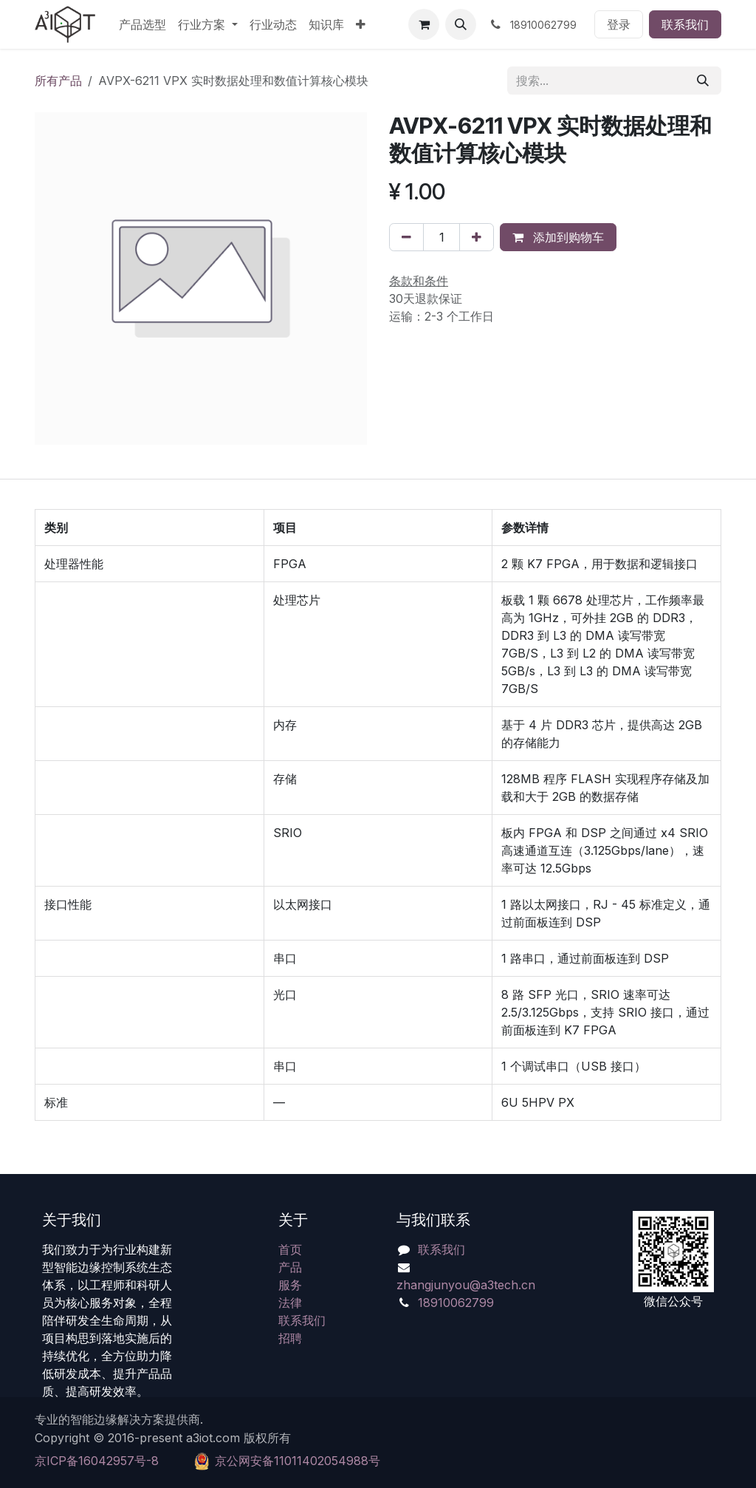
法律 (290, 1302)
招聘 (290, 1338)
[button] (460, 24)
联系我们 (685, 24)
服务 (290, 1284)
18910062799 (456, 1302)
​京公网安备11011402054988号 (297, 1460)
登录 (618, 24)
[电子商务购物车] (423, 24)
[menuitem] (142, 24)
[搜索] (702, 80)
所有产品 (58, 80)
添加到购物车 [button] (558, 237)
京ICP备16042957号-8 (97, 1460)
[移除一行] (406, 237)
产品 (290, 1267)
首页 (290, 1249)
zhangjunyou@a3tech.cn (465, 1284)
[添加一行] (476, 237)
